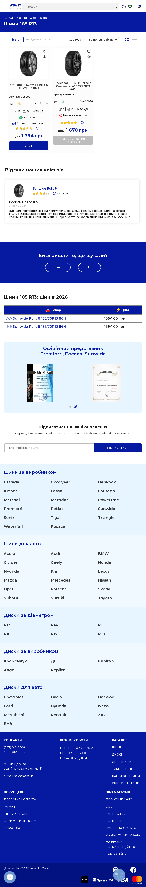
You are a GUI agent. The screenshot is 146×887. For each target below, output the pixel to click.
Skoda (104, 589)
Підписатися (118, 448)
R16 (7, 634)
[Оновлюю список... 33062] (44, 56)
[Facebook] (133, 869)
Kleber (10, 491)
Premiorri (13, 508)
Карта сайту (116, 854)
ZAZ (102, 715)
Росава (58, 526)
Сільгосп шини (125, 783)
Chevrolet (13, 697)
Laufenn (106, 491)
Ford (8, 706)
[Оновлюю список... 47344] (89, 56)
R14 (54, 625)
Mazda (10, 580)
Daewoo (106, 697)
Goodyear (60, 482)
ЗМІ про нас (116, 814)
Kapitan (106, 661)
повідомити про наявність (73, 140)
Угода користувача (123, 835)
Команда (12, 828)
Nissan (104, 580)
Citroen (11, 562)
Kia (54, 571)
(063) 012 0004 (14, 747)
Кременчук (15, 661)
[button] (70, 407)
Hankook (107, 482)
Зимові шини (124, 769)
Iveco (103, 706)
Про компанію (119, 799)
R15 (101, 625)
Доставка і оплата (20, 799)
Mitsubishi (14, 715)
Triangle (106, 517)
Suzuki (57, 598)
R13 (7, 625)
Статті (111, 806)
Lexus (104, 571)
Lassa (56, 491)
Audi (55, 553)
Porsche (59, 589)
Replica (58, 670)
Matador (59, 500)
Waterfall (13, 526)
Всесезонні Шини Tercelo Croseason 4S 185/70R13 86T (73, 86)
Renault (59, 715)
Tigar (56, 517)
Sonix (9, 517)
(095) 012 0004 (14, 752)
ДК (54, 661)
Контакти (114, 821)
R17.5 (55, 634)
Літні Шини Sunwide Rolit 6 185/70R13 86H (29, 86)
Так (58, 267)
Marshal (12, 500)
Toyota (105, 598)
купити (29, 146)
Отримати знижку (20, 821)
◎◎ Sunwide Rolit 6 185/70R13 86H (36, 318)
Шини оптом (15, 814)
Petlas (57, 508)
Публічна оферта (121, 828)
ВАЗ (8, 723)
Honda (104, 562)
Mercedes (60, 580)
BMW (103, 553)
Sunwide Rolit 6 (45, 188)
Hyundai (12, 571)
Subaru (11, 598)
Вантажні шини (126, 776)
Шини (117, 747)
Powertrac (108, 500)
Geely (56, 562)
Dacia (56, 697)
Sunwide (106, 508)
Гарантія (11, 806)
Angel (9, 670)
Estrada (11, 482)
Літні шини (122, 761)
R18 (101, 634)
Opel (8, 589)
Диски (117, 754)
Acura (9, 553)
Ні (89, 267)
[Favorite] (130, 6)
